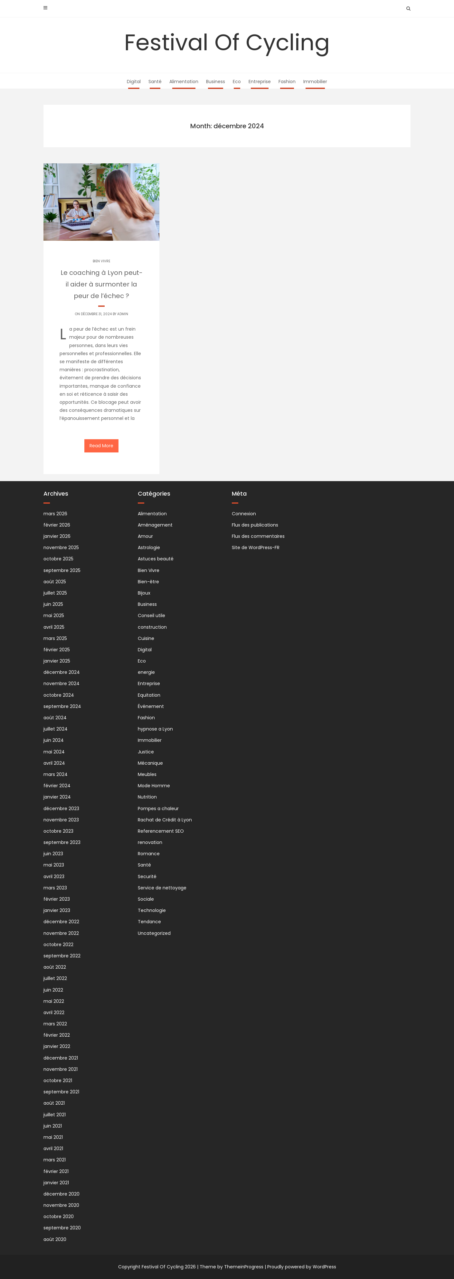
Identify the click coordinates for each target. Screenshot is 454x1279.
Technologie (152, 910)
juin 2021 (52, 1126)
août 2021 (54, 1103)
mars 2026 (55, 513)
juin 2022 (53, 990)
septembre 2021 (61, 1092)
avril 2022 (53, 1012)
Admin (122, 314)
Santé (155, 81)
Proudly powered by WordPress (301, 1267)
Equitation (149, 695)
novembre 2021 (60, 1069)
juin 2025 (53, 604)
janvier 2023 (56, 910)
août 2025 (54, 581)
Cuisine (146, 638)
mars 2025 (55, 638)
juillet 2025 (55, 593)
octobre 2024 (58, 695)
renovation (150, 842)
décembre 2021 (60, 1058)
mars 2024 (55, 774)
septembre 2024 (62, 706)
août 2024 (55, 717)
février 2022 (56, 1035)
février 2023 (56, 899)
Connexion (244, 513)
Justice (146, 752)
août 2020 (54, 1239)
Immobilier (315, 81)
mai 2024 (54, 752)
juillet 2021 (54, 1114)
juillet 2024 (55, 729)
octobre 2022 (58, 944)
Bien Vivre (101, 261)
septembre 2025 (61, 570)
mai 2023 (53, 865)
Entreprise (260, 81)
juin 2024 (53, 740)
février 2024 (57, 785)
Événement (151, 706)
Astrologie (149, 547)
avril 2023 (53, 876)
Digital (134, 81)
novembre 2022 (61, 933)
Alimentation (183, 81)
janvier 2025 (56, 661)
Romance (149, 853)
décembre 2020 (61, 1194)
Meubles (147, 774)
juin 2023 (53, 853)
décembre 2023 (61, 808)
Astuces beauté (156, 559)
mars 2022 (55, 1024)
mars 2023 (55, 888)
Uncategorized (154, 933)
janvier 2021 (56, 1182)
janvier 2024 (57, 797)
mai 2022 (53, 1001)
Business (215, 81)
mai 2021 (53, 1137)
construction (152, 627)
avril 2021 (53, 1148)
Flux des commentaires (258, 536)
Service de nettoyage (162, 888)
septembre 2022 (61, 956)
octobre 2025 (58, 559)
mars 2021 (54, 1160)
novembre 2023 (61, 820)
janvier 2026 (57, 536)
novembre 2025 (61, 547)
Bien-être (148, 581)
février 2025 (56, 649)
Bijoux (144, 593)
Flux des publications (255, 525)
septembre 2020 (62, 1228)
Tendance (149, 921)
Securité (147, 876)
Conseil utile (151, 615)
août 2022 (54, 967)
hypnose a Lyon (155, 729)
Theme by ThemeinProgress (231, 1267)
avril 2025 (53, 627)
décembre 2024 (61, 672)
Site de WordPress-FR (255, 547)
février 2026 (56, 525)
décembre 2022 (61, 921)
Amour (145, 536)
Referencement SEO (161, 831)
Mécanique (150, 763)
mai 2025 (53, 615)
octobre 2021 (57, 1080)
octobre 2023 (58, 831)
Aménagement (155, 525)
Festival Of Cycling (227, 42)
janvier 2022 (56, 1046)
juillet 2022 (55, 978)
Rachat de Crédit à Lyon (165, 820)
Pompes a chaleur (158, 808)
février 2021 (56, 1171)
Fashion (287, 81)
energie (146, 672)
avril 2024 (54, 763)
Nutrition (147, 797)
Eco (237, 81)
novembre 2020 (61, 1205)
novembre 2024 (61, 683)
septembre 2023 (61, 842)
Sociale (146, 899)
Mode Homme (154, 785)
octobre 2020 (58, 1216)
